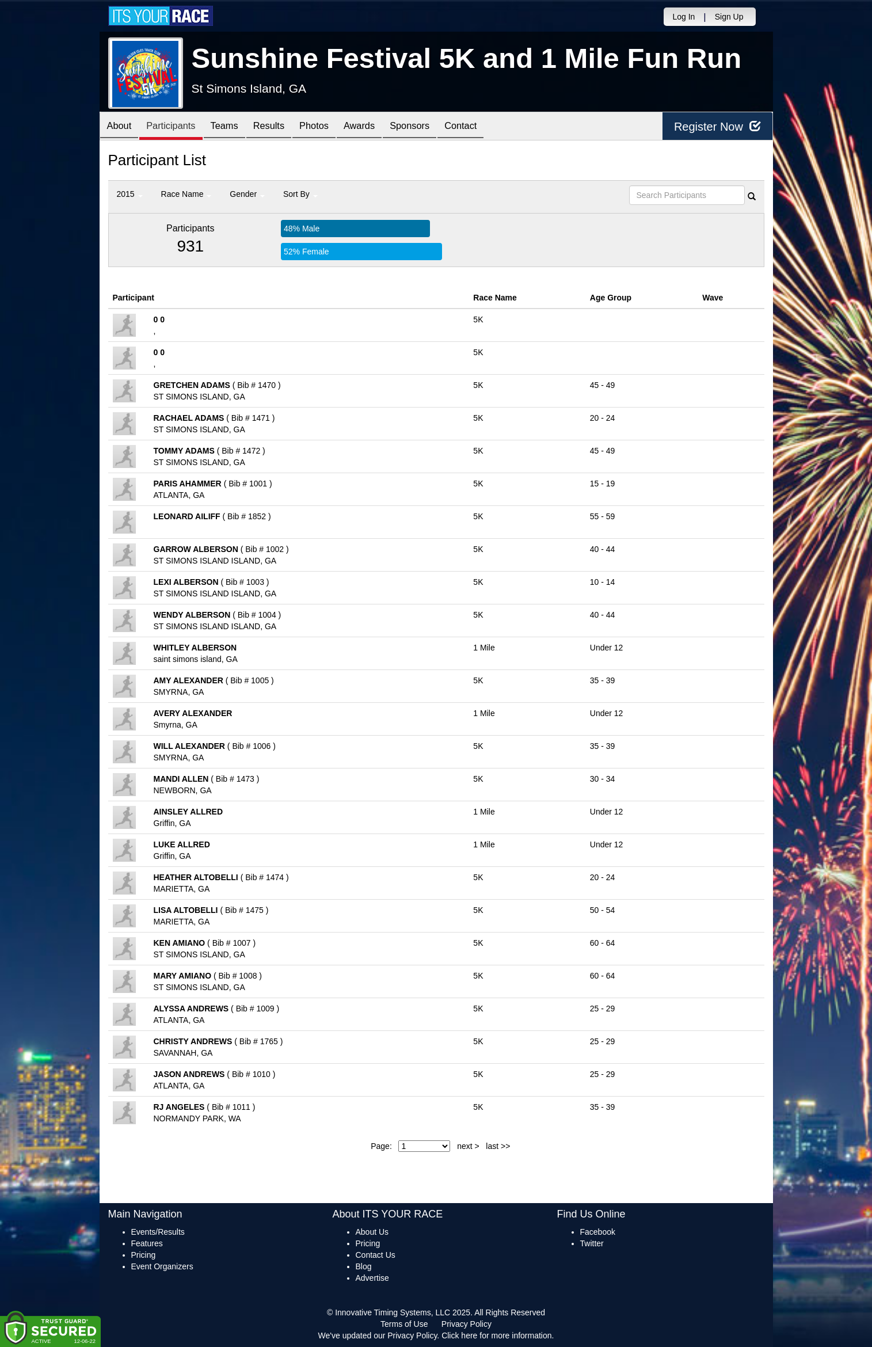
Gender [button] (247, 194)
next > (468, 1146)
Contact (493, 126)
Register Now (717, 126)
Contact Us (375, 1255)
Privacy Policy (466, 1324)
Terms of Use (404, 1324)
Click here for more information (496, 1335)
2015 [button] (130, 194)
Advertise (372, 1278)
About (121, 126)
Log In (683, 16)
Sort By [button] (300, 194)
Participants (177, 126)
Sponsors (437, 126)
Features (147, 1243)
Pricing (143, 1255)
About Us (372, 1231)
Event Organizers (162, 1266)
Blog (364, 1266)
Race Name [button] (186, 194)
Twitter (592, 1243)
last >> (498, 1146)
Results (284, 126)
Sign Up (729, 16)
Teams (235, 126)
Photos (333, 126)
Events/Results (158, 1231)
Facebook (597, 1231)
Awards (383, 126)
